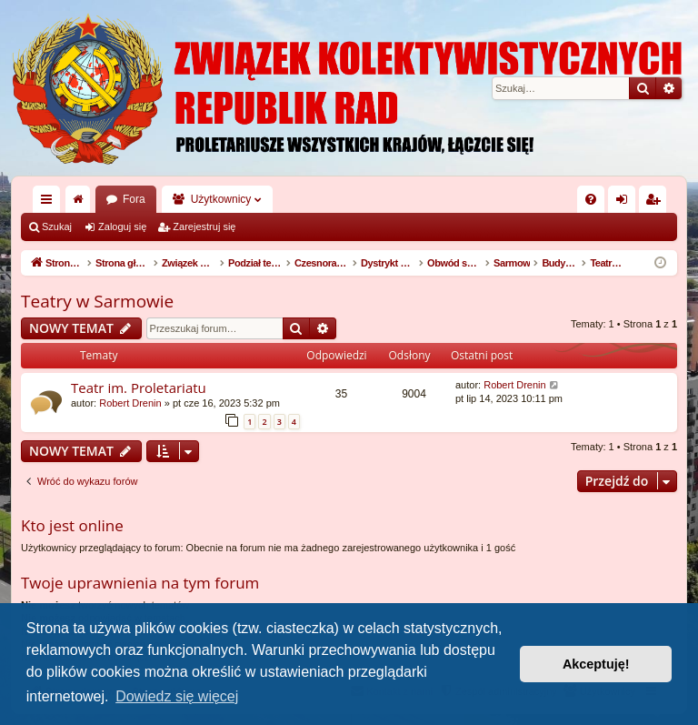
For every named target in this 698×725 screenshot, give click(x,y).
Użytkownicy (221, 199)
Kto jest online (72, 525)
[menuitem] (590, 199)
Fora (134, 199)
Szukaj (57, 226)
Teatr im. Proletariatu (138, 387)
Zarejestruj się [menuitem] (656, 203)
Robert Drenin (130, 403)
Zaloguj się (122, 226)
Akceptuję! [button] (596, 664)
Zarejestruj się (204, 226)
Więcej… (50, 203)
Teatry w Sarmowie (97, 301)
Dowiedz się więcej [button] (176, 696)
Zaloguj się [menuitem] (625, 203)
